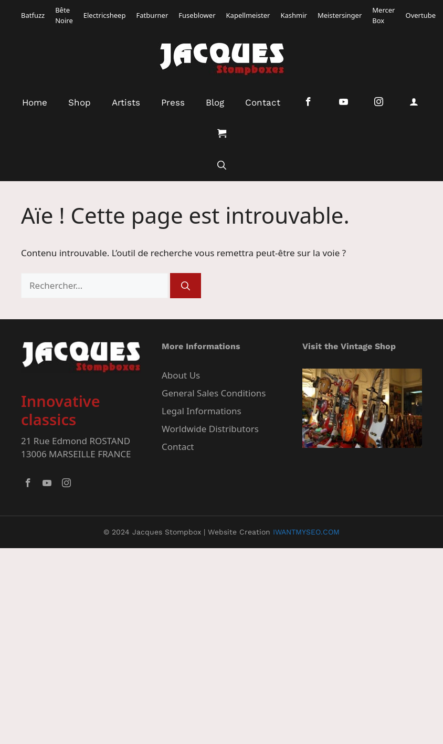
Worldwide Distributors (210, 429)
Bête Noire (64, 15)
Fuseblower (196, 15)
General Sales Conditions (214, 393)
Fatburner (152, 15)
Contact (262, 102)
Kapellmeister (248, 15)
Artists (126, 102)
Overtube (420, 15)
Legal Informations (201, 411)
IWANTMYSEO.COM (306, 532)
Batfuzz (33, 15)
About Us (181, 375)
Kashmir (293, 15)
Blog (215, 102)
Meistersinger (340, 15)
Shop (79, 102)
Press (173, 102)
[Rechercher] (185, 285)
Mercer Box (383, 15)
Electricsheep (104, 15)
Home (34, 102)
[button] (222, 165)
